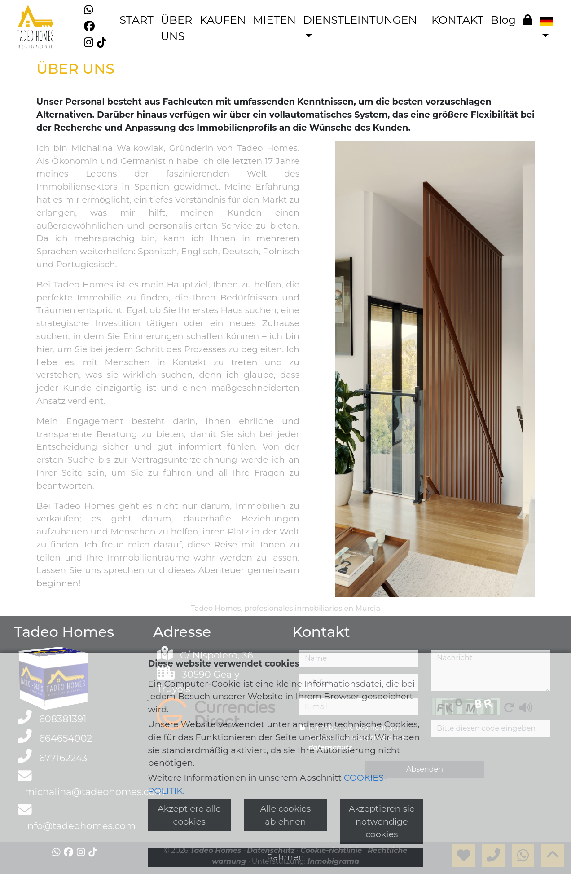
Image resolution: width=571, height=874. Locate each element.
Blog (503, 19)
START (136, 19)
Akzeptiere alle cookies (189, 815)
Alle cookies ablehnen (285, 815)
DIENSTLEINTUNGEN (360, 19)
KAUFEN (222, 19)
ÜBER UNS (177, 28)
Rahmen (285, 857)
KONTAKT (457, 19)
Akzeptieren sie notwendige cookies (382, 821)
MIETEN (274, 19)
